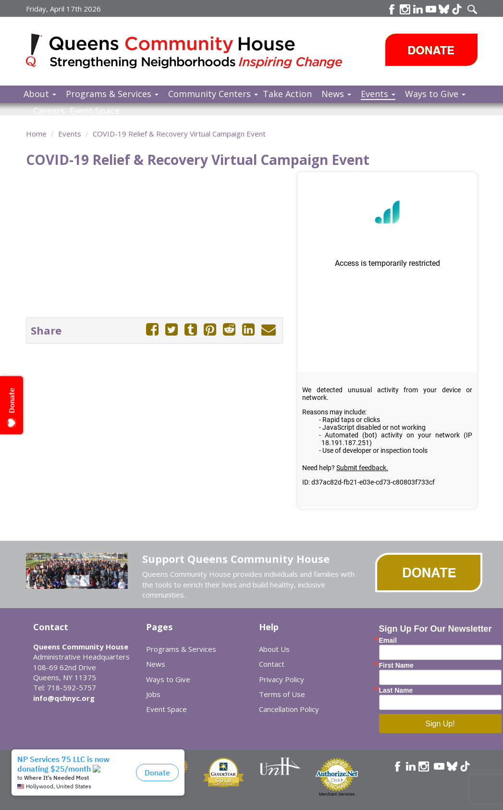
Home (36, 133)
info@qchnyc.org (64, 698)
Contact (271, 664)
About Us (274, 649)
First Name (396, 665)
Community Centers (213, 94)
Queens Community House (197, 53)
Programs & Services (112, 94)
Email (388, 640)
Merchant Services (337, 794)
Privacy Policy (281, 679)
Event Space (95, 110)
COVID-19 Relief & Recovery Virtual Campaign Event (179, 133)
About (40, 94)
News (336, 94)
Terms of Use (282, 694)
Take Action (287, 94)
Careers (49, 110)
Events (378, 94)
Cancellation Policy (289, 709)
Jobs (153, 694)
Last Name (396, 690)
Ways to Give (435, 94)
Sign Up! (439, 724)
